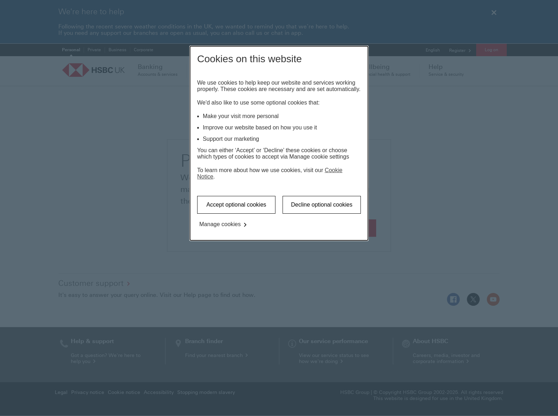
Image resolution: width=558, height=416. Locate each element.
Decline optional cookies (322, 205)
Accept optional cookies (236, 205)
